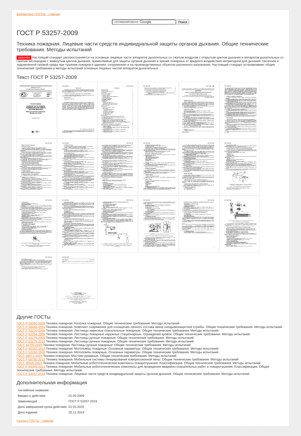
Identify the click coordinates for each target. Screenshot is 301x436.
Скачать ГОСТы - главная (35, 421)
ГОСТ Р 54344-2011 (31, 366)
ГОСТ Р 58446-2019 (31, 327)
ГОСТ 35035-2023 (29, 363)
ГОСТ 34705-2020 (29, 345)
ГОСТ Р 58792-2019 (31, 359)
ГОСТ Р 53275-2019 (31, 341)
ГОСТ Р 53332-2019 (31, 348)
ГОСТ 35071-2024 (29, 356)
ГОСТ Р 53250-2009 (31, 323)
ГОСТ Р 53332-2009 (31, 352)
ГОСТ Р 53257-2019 (31, 374)
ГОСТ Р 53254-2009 (31, 334)
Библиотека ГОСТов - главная (38, 14)
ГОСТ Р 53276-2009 (31, 330)
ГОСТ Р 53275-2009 (31, 338)
